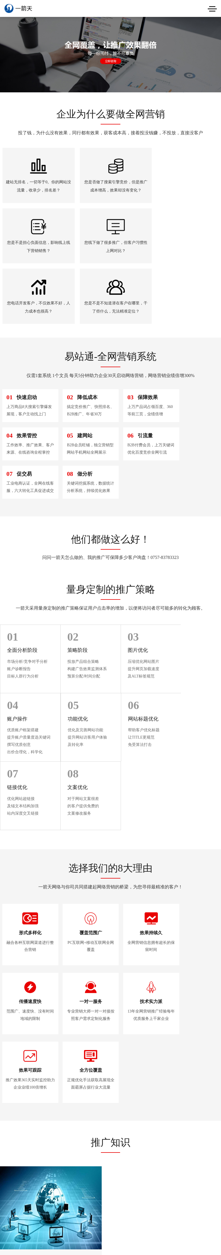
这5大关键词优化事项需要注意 (188, 1008)
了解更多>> (110, 1098)
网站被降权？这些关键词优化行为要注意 (189, 1048)
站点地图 (8, 1193)
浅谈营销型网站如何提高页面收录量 (189, 968)
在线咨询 (110, 1178)
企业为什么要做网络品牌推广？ (35, 1054)
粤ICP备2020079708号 (35, 1186)
